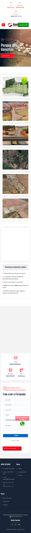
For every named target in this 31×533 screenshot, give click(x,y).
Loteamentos (22, 472)
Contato (5, 505)
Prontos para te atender (10, 448)
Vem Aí (20, 475)
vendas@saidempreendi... (10, 479)
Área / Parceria (7, 498)
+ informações (6, 55)
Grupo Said (6, 501)
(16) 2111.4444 (21, 376)
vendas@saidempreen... (15, 364)
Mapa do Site (21, 529)
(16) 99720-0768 (20, 7)
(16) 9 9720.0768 (10, 376)
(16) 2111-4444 (10, 8)
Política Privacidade (11, 529)
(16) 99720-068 (8, 473)
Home (20, 469)
